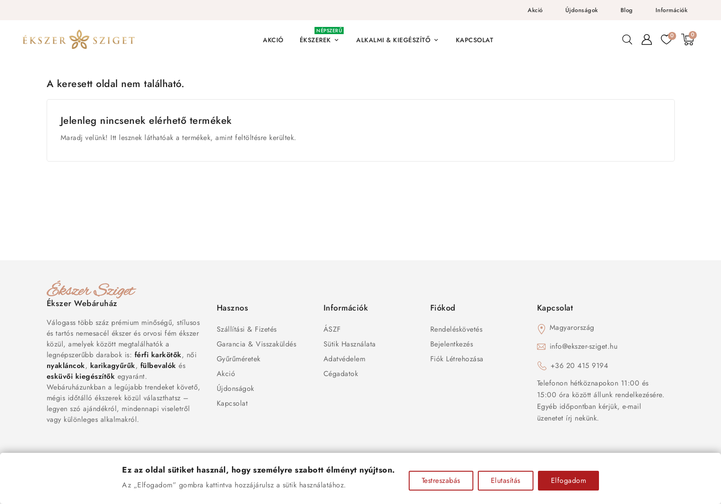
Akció (535, 10)
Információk (671, 10)
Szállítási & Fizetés (247, 329)
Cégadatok (340, 373)
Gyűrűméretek (239, 359)
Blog (626, 10)
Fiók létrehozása (457, 359)
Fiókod (443, 308)
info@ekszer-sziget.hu (584, 346)
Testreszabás (441, 480)
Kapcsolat (232, 403)
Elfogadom (568, 480)
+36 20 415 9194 (579, 365)
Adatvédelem (344, 359)
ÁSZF (332, 329)
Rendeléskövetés (456, 329)
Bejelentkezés (451, 344)
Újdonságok (581, 10)
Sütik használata (349, 344)
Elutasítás (505, 480)
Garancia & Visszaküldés (257, 344)
